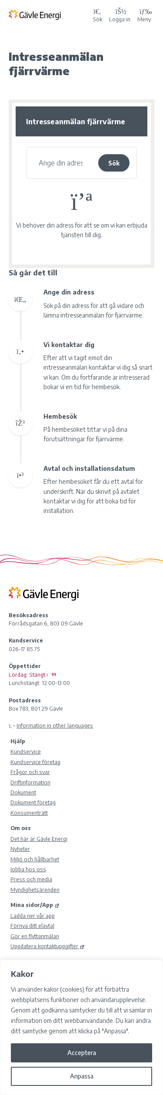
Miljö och (34, 859)
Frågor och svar (30, 771)
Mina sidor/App (35, 904)
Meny (144, 14)
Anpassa (81, 1076)
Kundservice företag (35, 761)
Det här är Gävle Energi (38, 838)
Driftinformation (30, 782)
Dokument (23, 792)
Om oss (20, 827)
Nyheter (20, 848)
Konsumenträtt (29, 812)
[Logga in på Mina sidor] (119, 14)
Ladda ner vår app (32, 915)
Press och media (31, 879)
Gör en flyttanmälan (34, 936)
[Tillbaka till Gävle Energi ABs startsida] (49, 14)
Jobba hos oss (28, 869)
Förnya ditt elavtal (32, 925)
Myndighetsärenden (35, 889)
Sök (114, 163)
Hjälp (17, 741)
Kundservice (25, 751)
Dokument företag (33, 802)
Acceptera (81, 1052)
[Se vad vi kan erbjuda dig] (60, 163)
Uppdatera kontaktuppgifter (47, 946)
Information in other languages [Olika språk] (55, 725)
